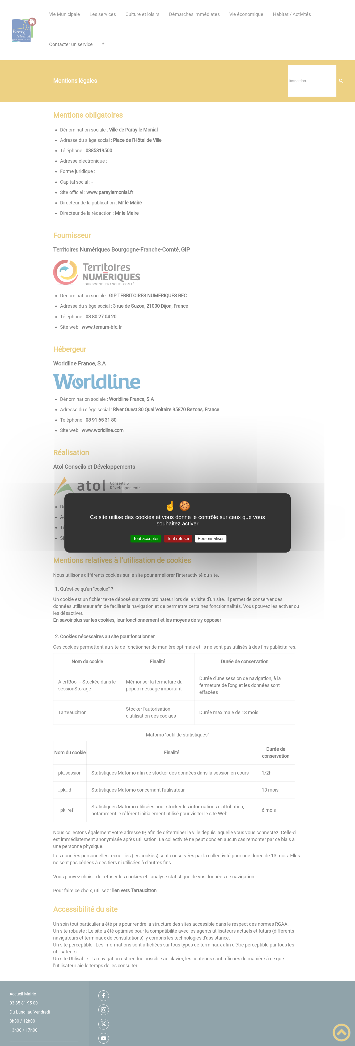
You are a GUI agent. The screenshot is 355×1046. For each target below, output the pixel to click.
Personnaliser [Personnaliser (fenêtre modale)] (211, 538)
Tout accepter (146, 538)
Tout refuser (178, 538)
